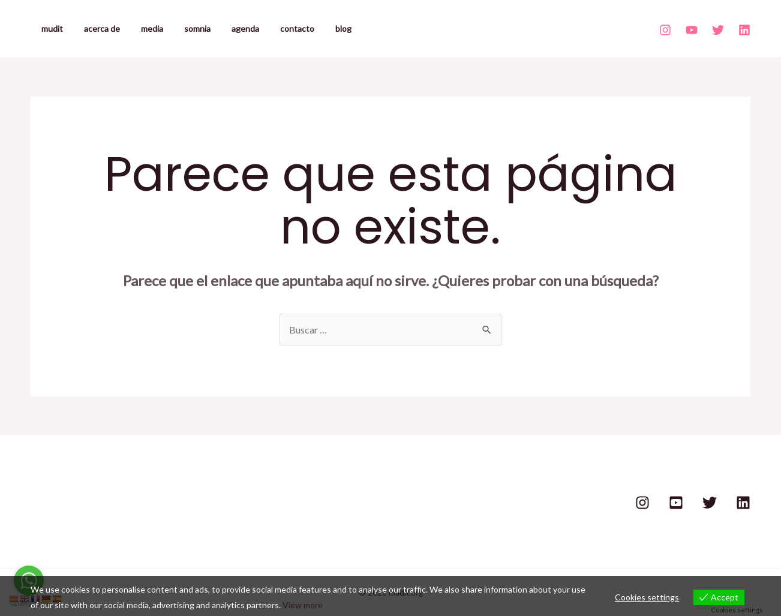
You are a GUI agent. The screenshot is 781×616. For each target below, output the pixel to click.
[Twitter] (718, 30)
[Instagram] (665, 30)
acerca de (95, 28)
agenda (226, 28)
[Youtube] (692, 30)
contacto (274, 28)
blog (316, 28)
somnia (182, 28)
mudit (50, 28)
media (141, 28)
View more (303, 605)
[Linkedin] (744, 30)
